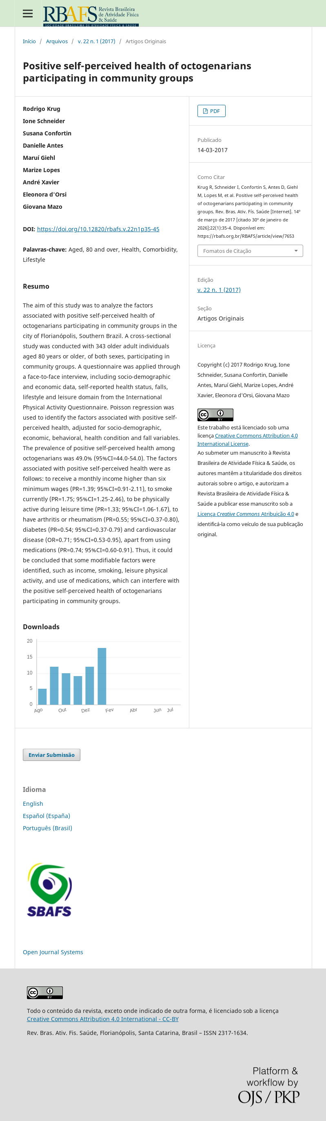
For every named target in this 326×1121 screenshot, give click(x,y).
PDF (214, 111)
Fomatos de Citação (227, 250)
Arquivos (57, 41)
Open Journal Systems (53, 952)
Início (29, 41)
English (33, 803)
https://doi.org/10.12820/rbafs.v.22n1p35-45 (98, 229)
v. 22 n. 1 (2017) (96, 41)
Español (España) (46, 816)
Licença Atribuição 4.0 (245, 513)
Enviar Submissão (52, 754)
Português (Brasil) (47, 828)
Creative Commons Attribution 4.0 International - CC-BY (103, 1019)
